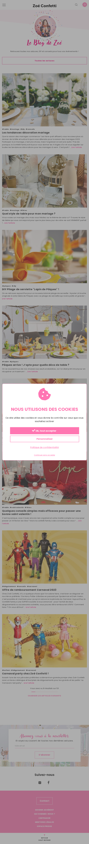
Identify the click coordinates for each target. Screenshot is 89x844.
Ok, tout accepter (44, 430)
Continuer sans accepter (44, 455)
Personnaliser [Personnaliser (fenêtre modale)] (44, 439)
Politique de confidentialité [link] (44, 447)
